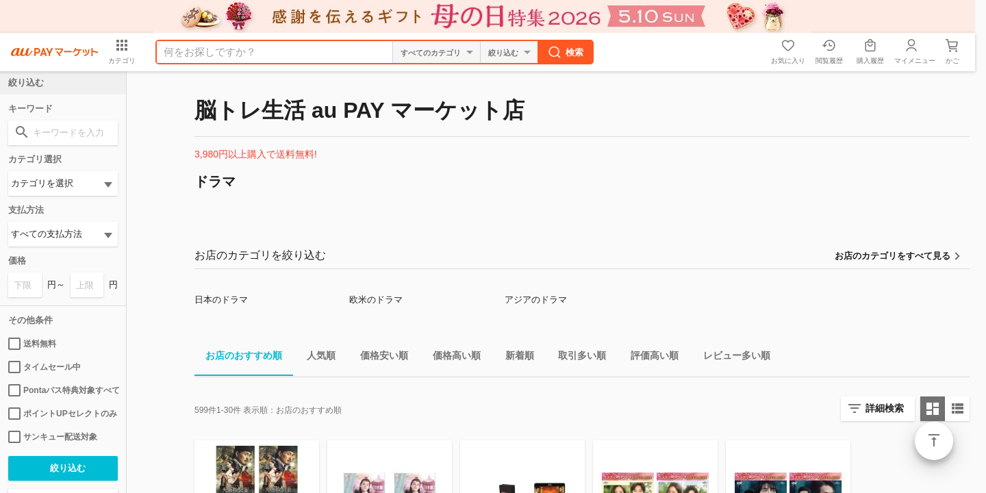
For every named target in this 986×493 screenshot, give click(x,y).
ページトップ (934, 441)
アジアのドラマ (536, 299)
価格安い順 (378, 358)
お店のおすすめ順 (238, 358)
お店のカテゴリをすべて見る (892, 256)
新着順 (514, 358)
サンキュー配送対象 (52, 437)
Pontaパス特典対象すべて (63, 390)
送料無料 (32, 344)
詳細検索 (884, 408)
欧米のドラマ (376, 299)
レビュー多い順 (731, 358)
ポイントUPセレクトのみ (62, 413)
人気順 (316, 358)
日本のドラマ (221, 299)
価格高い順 (451, 358)
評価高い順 (649, 358)
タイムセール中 (44, 367)
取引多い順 (576, 358)
